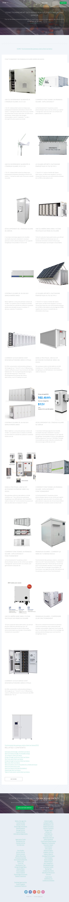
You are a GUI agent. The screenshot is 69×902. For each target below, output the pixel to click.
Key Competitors (48, 863)
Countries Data (20, 823)
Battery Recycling (20, 856)
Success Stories (20, 852)
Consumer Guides (48, 867)
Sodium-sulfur (48, 835)
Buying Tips (48, 869)
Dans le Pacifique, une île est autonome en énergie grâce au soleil (48, 360)
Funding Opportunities (20, 882)
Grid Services (20, 845)
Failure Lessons (20, 854)
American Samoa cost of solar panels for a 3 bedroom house (21, 764)
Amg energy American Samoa (13, 770)
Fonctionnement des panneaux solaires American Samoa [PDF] (22, 745)
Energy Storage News (21, 867)
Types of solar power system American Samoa (17, 772)
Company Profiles (48, 823)
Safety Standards (48, 839)
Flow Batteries (48, 834)
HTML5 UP (39, 896)
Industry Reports (48, 854)
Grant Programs (20, 884)
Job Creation (48, 848)
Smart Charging (48, 859)
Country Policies (20, 832)
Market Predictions (20, 876)
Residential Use (20, 841)
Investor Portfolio (48, 828)
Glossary (48, 874)
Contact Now (44, 807)
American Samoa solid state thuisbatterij (16, 768)
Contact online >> (34, 23)
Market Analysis (20, 828)
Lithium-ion (48, 832)
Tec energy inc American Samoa (13, 755)
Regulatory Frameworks (48, 843)
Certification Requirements (48, 841)
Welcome (45, 2)
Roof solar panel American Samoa (14, 759)
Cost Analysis (48, 847)
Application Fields (21, 839)
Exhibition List (48, 878)
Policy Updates (20, 870)
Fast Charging (48, 858)
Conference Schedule (48, 880)
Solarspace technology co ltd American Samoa (17, 751)
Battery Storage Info (20, 821)
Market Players (48, 861)
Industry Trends (20, 824)
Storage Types (48, 830)
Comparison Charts (48, 870)
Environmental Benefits (20, 859)
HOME (19, 49)
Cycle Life (20, 863)
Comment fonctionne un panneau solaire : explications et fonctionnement (49, 489)
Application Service (25, 807)
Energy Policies (20, 830)
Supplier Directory (48, 826)
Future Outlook (20, 872)
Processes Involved (20, 858)
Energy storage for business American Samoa (17, 761)
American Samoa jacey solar (12, 766)
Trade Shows (48, 877)
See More (14, 779)
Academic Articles (48, 852)
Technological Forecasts (20, 874)
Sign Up (63, 2)
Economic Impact (48, 845)
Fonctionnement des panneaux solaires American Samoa (37, 49)
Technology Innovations (20, 826)
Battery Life (20, 861)
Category (55, 2)
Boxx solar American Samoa (12, 762)
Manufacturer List (48, 824)
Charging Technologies (48, 856)
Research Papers (48, 850)
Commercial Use (20, 843)
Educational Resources (48, 872)
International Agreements (21, 834)
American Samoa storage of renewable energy (17, 753)
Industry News (21, 869)
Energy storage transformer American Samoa (17, 757)
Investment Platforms (21, 886)
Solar (5, 2)
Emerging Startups (48, 865)
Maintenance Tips (21, 865)
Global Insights (48, 821)
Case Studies (20, 850)
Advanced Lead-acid (48, 837)
